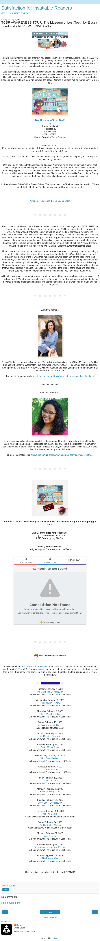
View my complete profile (24, 931)
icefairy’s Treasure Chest (50, 725)
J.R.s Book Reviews (50, 758)
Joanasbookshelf (50, 780)
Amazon (34, 201)
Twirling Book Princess (50, 825)
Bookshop (45, 201)
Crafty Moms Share (50, 747)
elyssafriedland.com (40, 376)
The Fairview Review (50, 703)
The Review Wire (50, 858)
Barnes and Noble (61, 201)
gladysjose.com (38, 455)
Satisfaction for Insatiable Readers (36, 8)
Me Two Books (50, 814)
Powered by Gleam (50, 622)
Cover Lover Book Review (50, 803)
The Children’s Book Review (50, 692)
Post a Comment (10, 902)
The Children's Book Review (33, 666)
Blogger (55, 938)
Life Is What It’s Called (49, 714)
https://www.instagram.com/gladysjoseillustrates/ (71, 455)
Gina (18, 925)
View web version (50, 917)
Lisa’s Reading (50, 836)
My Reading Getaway (50, 736)
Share (6, 890)
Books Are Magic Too (50, 791)
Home (50, 912)
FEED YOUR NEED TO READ (15, 13)
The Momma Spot (50, 769)
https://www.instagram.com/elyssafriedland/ (73, 376)
